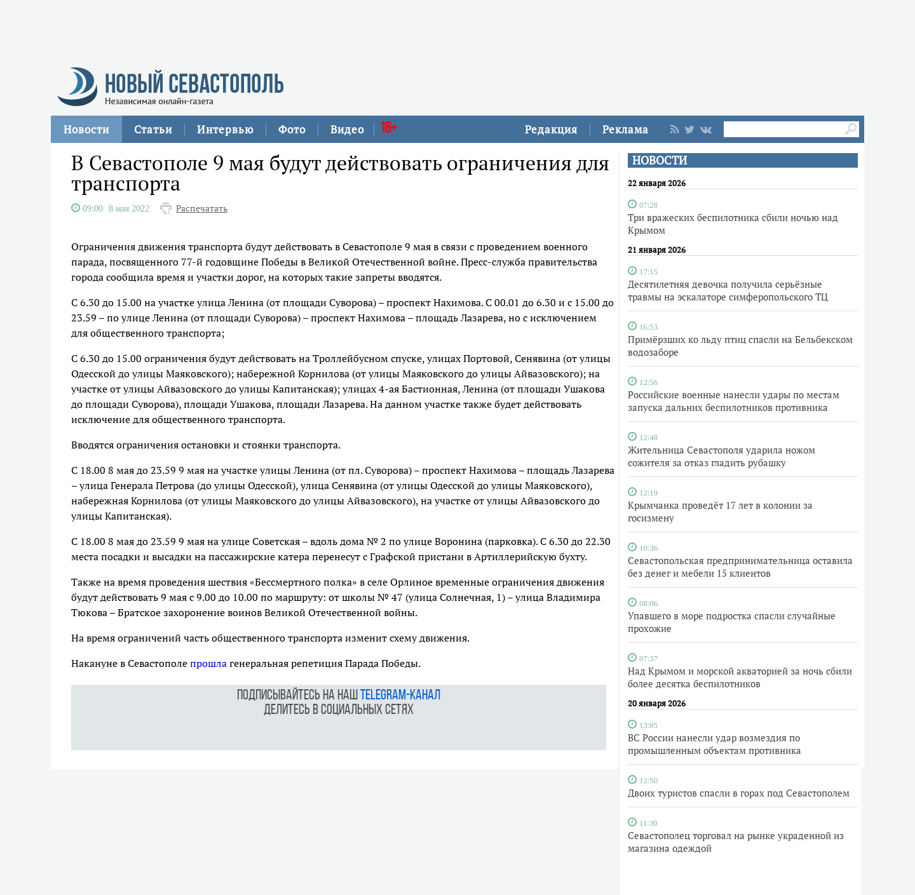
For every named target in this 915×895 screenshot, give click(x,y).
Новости (86, 129)
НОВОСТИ (659, 160)
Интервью (225, 129)
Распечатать (201, 208)
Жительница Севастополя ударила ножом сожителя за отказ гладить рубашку (721, 456)
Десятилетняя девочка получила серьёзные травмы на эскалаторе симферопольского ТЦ (728, 290)
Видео (347, 129)
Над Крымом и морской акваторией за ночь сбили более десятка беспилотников (740, 677)
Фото (292, 129)
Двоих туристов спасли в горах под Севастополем (739, 792)
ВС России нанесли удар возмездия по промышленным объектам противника (714, 744)
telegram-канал (400, 696)
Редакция (551, 129)
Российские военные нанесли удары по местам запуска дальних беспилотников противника (733, 401)
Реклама (625, 129)
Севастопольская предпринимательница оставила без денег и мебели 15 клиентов (740, 566)
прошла (208, 663)
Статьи (153, 129)
